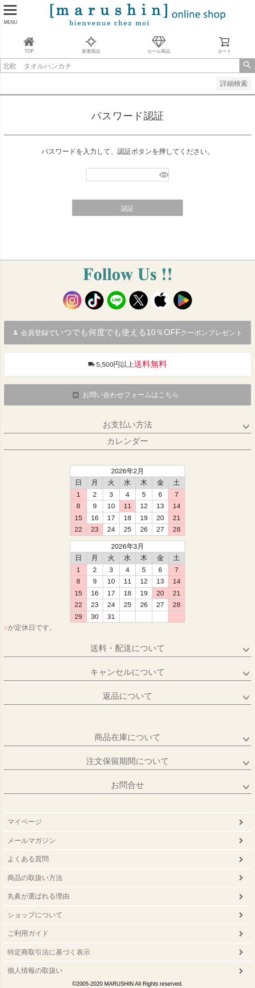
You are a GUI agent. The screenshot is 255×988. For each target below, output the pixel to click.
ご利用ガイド (28, 933)
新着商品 (91, 45)
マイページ (24, 821)
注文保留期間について (127, 761)
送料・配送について (127, 648)
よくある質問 (28, 859)
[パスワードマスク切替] (162, 174)
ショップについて (35, 915)
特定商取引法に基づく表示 (48, 952)
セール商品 (158, 45)
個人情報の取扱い (35, 970)
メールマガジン (31, 840)
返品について (127, 696)
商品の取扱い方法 (35, 877)
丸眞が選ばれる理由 (38, 896)
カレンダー (127, 441)
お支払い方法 (127, 424)
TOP (29, 45)
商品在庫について (127, 737)
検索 (247, 66)
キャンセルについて (127, 672)
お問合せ (127, 785)
